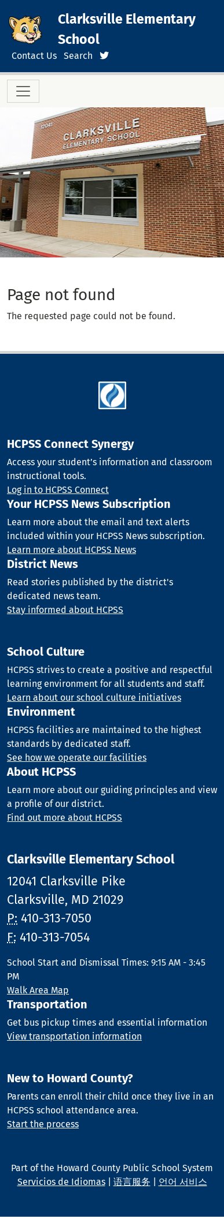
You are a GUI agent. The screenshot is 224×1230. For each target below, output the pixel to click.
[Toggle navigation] (23, 91)
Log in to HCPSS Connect (58, 489)
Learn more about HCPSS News (71, 549)
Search (78, 55)
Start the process (43, 1124)
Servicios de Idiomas (61, 1181)
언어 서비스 (183, 1181)
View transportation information (74, 1036)
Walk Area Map (38, 990)
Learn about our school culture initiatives (94, 697)
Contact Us (34, 55)
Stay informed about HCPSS (65, 609)
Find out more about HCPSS (64, 817)
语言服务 (131, 1181)
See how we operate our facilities (76, 757)
